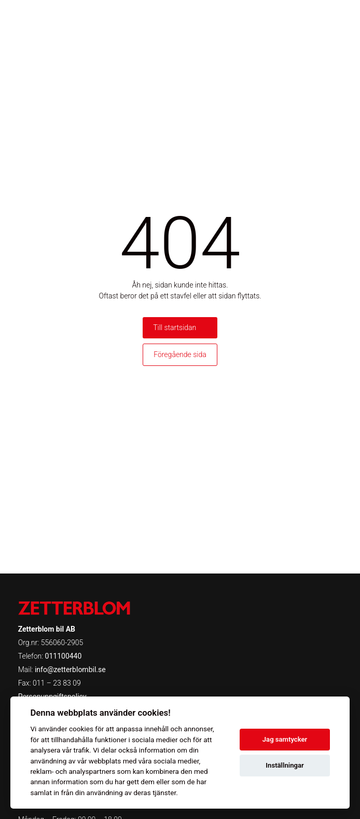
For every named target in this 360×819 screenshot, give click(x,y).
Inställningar (284, 765)
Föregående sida (180, 354)
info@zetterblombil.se (70, 669)
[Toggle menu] (336, 18)
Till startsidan (174, 327)
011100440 (63, 656)
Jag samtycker (284, 739)
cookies (81, 729)
